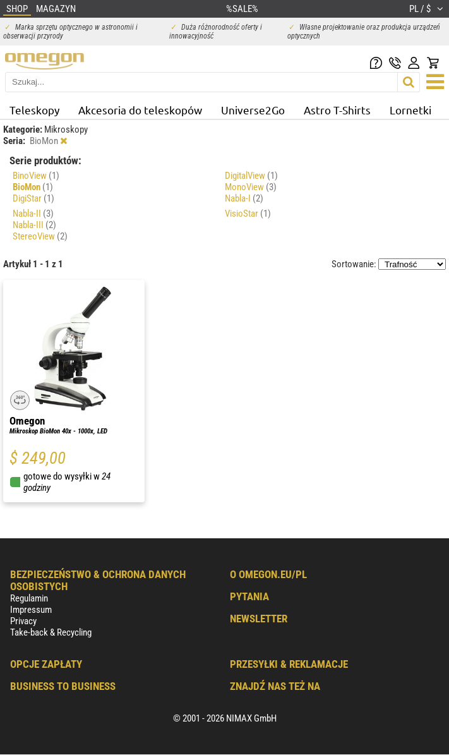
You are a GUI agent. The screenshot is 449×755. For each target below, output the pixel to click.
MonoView (251, 187)
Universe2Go (253, 109)
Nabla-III (34, 225)
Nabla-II (33, 213)
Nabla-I (244, 198)
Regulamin (29, 598)
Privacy (23, 621)
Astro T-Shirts (337, 109)
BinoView (36, 175)
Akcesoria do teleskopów (140, 109)
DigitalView (251, 175)
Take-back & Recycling (51, 632)
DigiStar (33, 198)
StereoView (40, 236)
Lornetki (410, 109)
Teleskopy (34, 109)
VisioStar (248, 213)
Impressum (31, 609)
